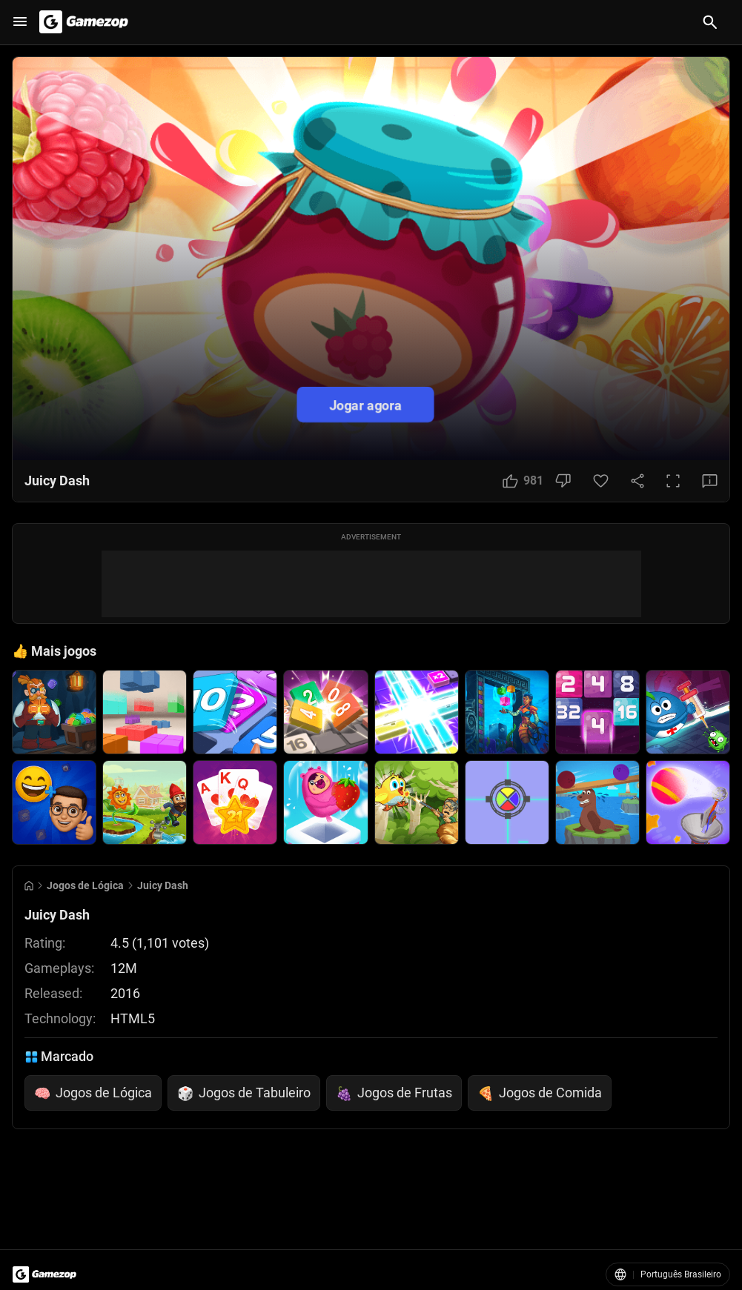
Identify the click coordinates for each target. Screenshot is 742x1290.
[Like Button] (523, 481)
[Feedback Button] (710, 481)
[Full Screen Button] (673, 481)
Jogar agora (365, 404)
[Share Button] (637, 481)
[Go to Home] (28, 886)
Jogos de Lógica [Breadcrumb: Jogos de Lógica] (85, 885)
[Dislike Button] (563, 481)
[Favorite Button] (601, 481)
